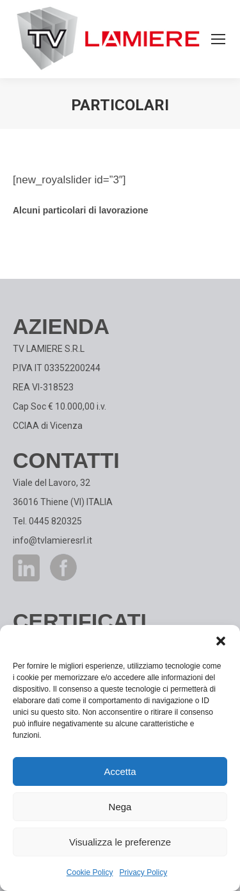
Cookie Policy (90, 872)
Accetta (120, 771)
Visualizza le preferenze (120, 842)
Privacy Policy (144, 872)
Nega (120, 806)
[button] (220, 641)
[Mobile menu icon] (218, 39)
